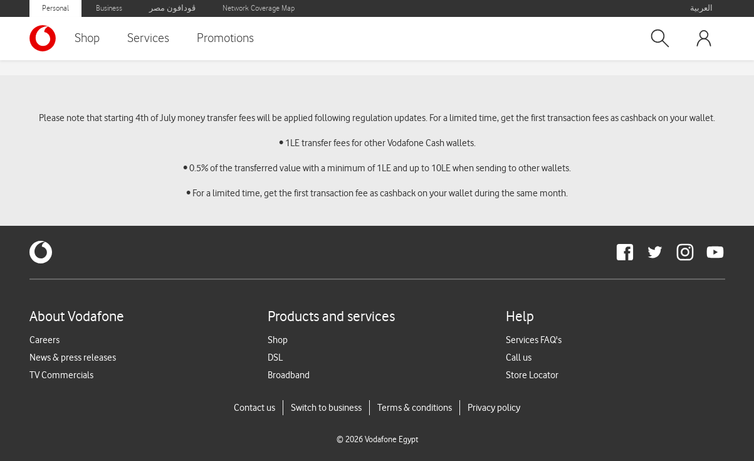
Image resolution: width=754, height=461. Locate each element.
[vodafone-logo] (40, 252)
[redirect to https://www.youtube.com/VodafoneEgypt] (715, 252)
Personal (55, 8)
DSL (275, 357)
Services (148, 38)
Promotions (225, 38)
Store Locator (532, 375)
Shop (87, 38)
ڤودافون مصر (172, 8)
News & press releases (72, 357)
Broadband (289, 375)
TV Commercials (61, 375)
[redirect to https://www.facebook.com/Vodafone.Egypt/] (625, 252)
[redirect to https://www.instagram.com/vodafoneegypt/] (685, 252)
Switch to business (326, 407)
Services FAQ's (534, 340)
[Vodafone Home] (45, 38)
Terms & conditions (414, 407)
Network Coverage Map (259, 8)
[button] (660, 38)
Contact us (254, 407)
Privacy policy (494, 407)
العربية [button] (701, 8)
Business (109, 8)
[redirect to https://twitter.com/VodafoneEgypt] (655, 252)
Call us (518, 357)
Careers (44, 340)
